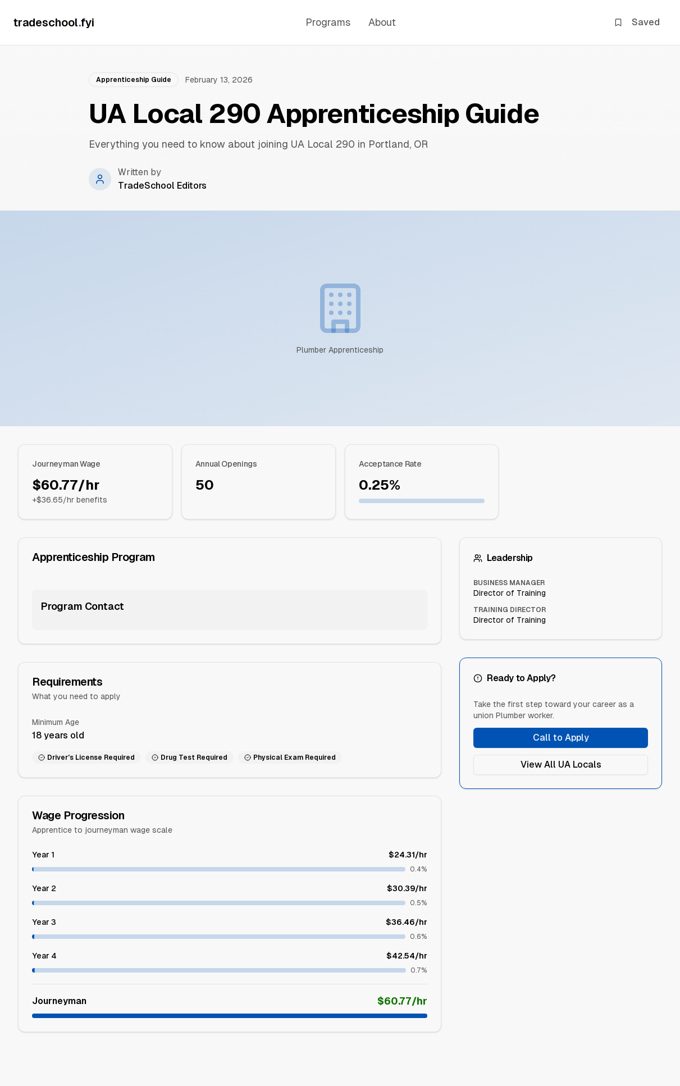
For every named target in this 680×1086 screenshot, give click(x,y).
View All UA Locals (561, 764)
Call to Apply (561, 737)
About (382, 22)
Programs (327, 22)
